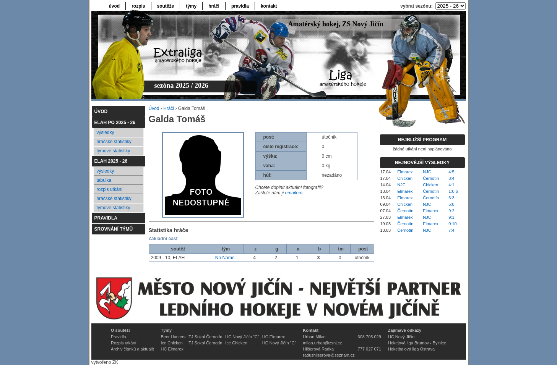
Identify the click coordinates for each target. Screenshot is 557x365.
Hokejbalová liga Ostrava (411, 349)
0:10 (452, 223)
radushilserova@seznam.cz (328, 355)
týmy (191, 6)
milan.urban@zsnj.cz (322, 343)
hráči (213, 6)
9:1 (451, 217)
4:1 (451, 184)
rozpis (138, 6)
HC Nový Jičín (401, 336)
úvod (114, 6)
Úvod (154, 108)
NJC (427, 172)
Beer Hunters (173, 336)
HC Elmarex (273, 336)
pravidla (240, 6)
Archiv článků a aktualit (132, 349)
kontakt (269, 6)
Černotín (431, 178)
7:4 (451, 230)
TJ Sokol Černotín (205, 336)
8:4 (451, 178)
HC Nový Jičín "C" (242, 336)
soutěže (165, 6)
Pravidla (118, 336)
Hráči (168, 108)
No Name (225, 257)
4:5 (451, 172)
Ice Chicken (171, 343)
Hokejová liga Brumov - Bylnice (417, 343)
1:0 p (453, 191)
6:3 (451, 197)
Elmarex (404, 172)
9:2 (451, 210)
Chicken (404, 178)
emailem (293, 192)
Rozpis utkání (123, 343)
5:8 (451, 204)
